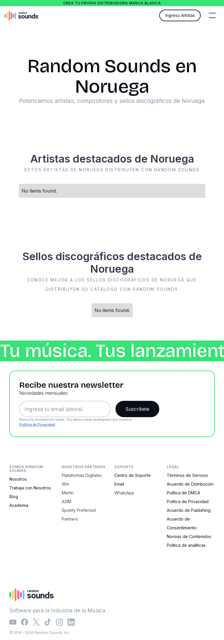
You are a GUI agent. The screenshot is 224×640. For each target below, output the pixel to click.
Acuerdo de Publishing (189, 510)
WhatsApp (124, 492)
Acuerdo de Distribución (190, 484)
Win (65, 484)
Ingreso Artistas (180, 15)
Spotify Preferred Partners (79, 514)
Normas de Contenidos (189, 536)
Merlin (68, 492)
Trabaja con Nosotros (30, 487)
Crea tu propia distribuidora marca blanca (112, 3)
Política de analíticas (186, 545)
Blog (13, 496)
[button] (212, 15)
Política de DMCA (183, 492)
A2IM (66, 501)
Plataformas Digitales (82, 475)
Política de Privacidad (37, 424)
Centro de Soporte (132, 475)
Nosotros (18, 479)
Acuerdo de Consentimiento (182, 523)
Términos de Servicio (187, 475)
